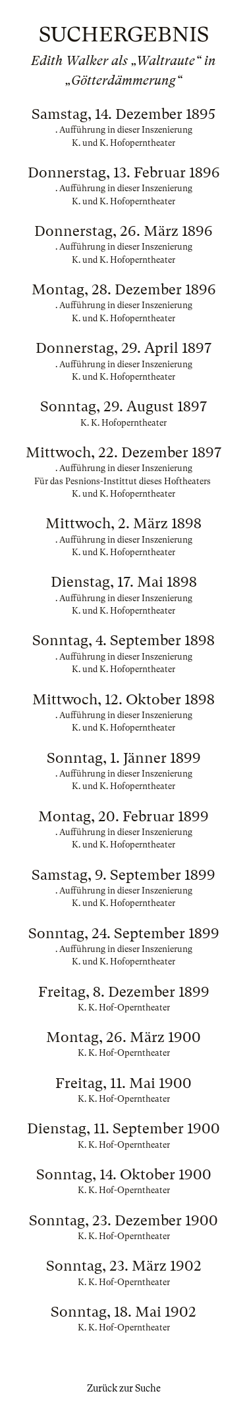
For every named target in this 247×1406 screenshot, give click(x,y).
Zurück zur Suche (124, 1388)
